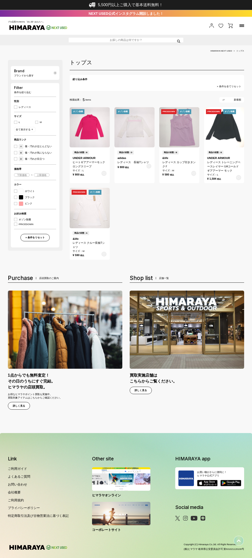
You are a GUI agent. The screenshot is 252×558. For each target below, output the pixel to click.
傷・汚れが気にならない (35, 152)
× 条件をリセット (35, 237)
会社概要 (14, 492)
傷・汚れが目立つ (32, 159)
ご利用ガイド (17, 469)
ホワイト (27, 191)
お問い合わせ (17, 484)
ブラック (27, 197)
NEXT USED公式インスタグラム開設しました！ (126, 14)
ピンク (25, 203)
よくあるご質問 (19, 476)
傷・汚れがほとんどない (35, 146)
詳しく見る (19, 405)
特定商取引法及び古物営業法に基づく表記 (38, 516)
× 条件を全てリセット (229, 86)
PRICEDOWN (26, 224)
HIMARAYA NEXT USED (221, 51)
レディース (25, 107)
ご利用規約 (16, 500)
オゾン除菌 (25, 219)
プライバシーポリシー (24, 508)
